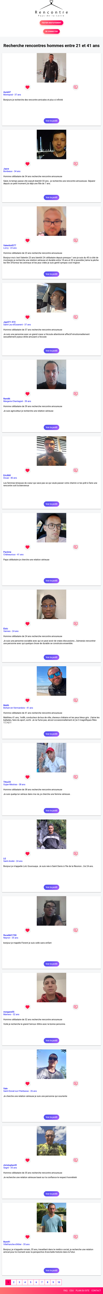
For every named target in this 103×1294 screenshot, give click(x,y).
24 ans (15, 631)
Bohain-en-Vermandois (14, 708)
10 (59, 1282)
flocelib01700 (9, 935)
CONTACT (96, 1290)
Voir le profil (51, 121)
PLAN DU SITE (82, 1290)
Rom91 (6, 1242)
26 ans (33, 1091)
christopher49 (10, 1165)
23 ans (13, 248)
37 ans (17, 94)
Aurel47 (7, 92)
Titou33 (7, 782)
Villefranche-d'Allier (12, 1244)
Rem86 (6, 398)
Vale (5, 1088)
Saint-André (8, 861)
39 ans (28, 401)
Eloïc (5, 628)
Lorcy (6, 248)
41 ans (20, 554)
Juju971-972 (9, 322)
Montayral (8, 94)
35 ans (15, 937)
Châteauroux (9, 554)
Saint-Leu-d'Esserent (13, 324)
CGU (71, 1290)
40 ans (13, 478)
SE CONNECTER (51, 31)
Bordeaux (7, 171)
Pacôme (7, 552)
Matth (6, 705)
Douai (6, 478)
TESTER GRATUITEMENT (51, 23)
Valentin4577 (9, 245)
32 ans (16, 1014)
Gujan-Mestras (10, 784)
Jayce (6, 168)
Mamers (7, 1014)
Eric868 (7, 475)
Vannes (6, 631)
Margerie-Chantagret (13, 401)
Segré (6, 1167)
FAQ (65, 1290)
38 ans (22, 784)
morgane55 (8, 1012)
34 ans (17, 171)
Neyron (6, 937)
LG (4, 858)
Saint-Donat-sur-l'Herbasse (16, 1091)
